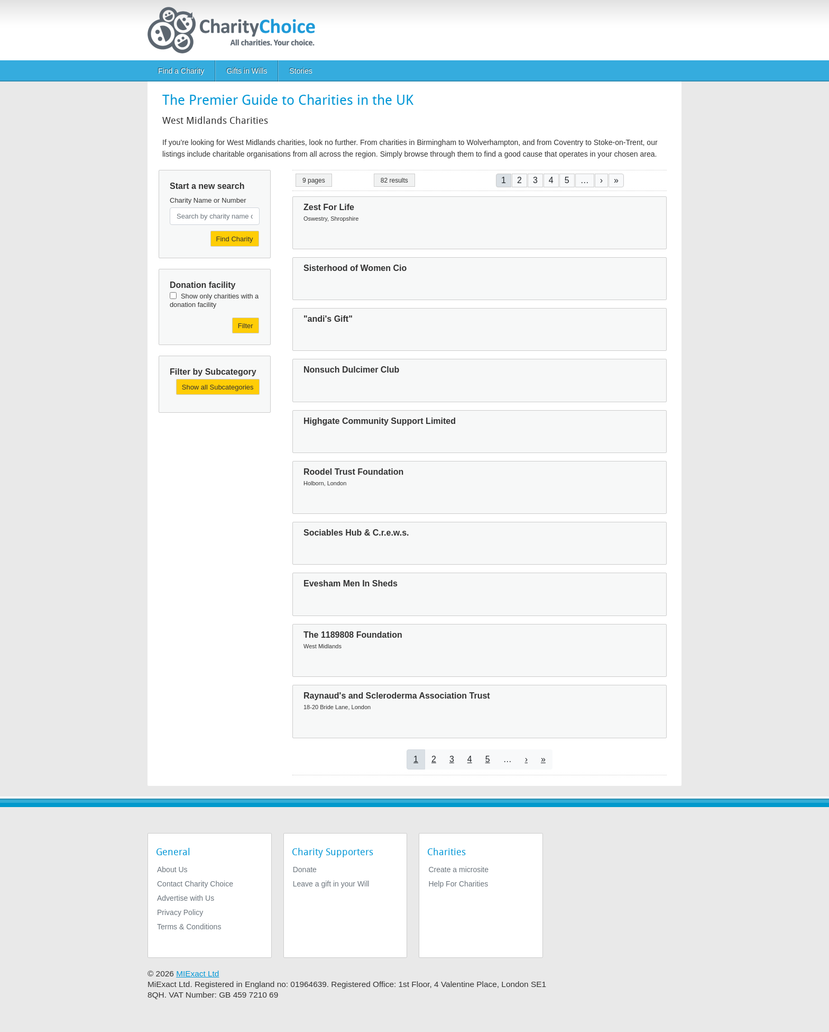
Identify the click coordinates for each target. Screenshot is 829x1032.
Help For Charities (458, 884)
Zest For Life (328, 207)
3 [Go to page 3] (535, 180)
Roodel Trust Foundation (353, 471)
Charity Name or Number (208, 200)
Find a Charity (181, 71)
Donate (305, 869)
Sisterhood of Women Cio (355, 268)
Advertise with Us (185, 898)
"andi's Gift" (328, 318)
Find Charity (234, 239)
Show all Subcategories (218, 387)
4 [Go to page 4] (551, 180)
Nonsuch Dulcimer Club (351, 369)
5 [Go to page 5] (567, 180)
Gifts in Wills (246, 71)
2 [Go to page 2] (519, 180)
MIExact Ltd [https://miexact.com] (197, 973)
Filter (245, 326)
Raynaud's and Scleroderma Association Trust (396, 695)
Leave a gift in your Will (331, 884)
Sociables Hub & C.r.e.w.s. (356, 532)
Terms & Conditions (189, 926)
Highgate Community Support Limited (379, 421)
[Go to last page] (616, 180)
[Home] (236, 30)
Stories (300, 71)
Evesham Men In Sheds (350, 583)
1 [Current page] (503, 180)
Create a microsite (458, 869)
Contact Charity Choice (195, 884)
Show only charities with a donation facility (214, 300)
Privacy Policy (180, 912)
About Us (172, 869)
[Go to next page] (601, 180)
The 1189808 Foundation (352, 634)
